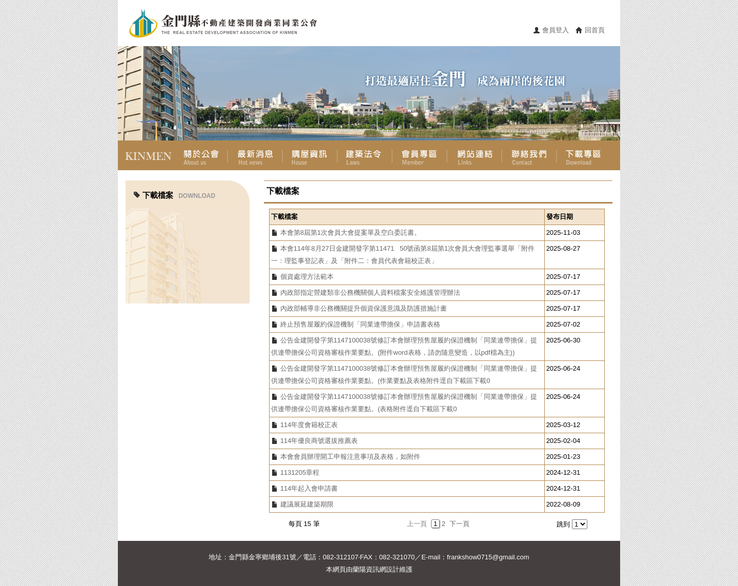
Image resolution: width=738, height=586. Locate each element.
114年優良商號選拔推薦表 (319, 440)
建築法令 (364, 155)
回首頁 (595, 30)
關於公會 (200, 155)
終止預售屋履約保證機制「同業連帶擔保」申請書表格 (360, 324)
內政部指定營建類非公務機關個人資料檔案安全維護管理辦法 (370, 292)
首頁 (145, 155)
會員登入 (555, 30)
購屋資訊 (309, 155)
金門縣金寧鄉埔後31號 (262, 557)
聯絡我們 (529, 155)
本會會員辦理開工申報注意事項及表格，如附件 (350, 456)
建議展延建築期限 (307, 504)
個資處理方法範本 (307, 276)
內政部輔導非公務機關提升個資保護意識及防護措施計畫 (363, 308)
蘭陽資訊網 (369, 569)
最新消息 (255, 155)
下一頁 (459, 524)
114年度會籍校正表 (309, 425)
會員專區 (419, 155)
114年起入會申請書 (309, 488)
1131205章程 (300, 472)
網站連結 (474, 155)
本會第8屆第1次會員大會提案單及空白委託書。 (350, 232)
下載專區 (584, 155)
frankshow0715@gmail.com (488, 557)
